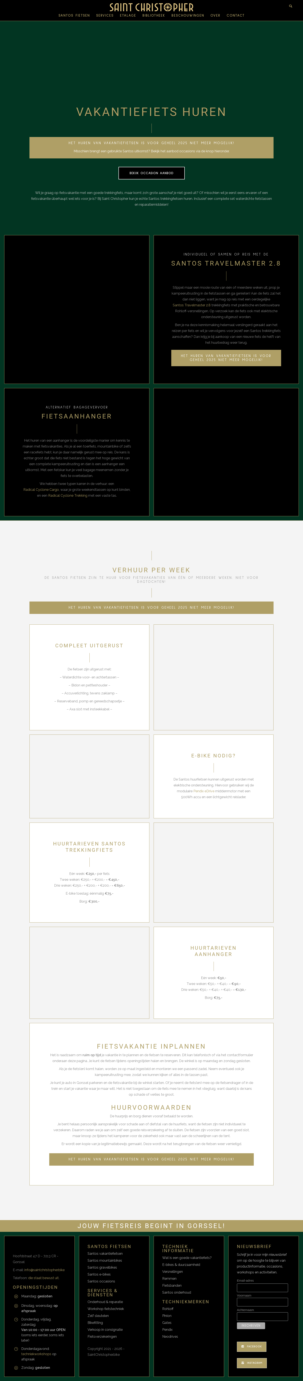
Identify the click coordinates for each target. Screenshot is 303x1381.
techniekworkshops (36, 1354)
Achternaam (245, 1310)
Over (215, 15)
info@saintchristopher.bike (44, 1270)
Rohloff (167, 1309)
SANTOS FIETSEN (74, 15)
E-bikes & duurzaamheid (181, 1265)
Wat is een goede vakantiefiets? (187, 1258)
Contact (236, 15)
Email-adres (245, 1280)
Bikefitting (95, 1323)
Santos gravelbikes (102, 1267)
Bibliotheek (153, 15)
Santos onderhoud (176, 1292)
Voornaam (244, 1295)
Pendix (167, 1330)
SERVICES (105, 15)
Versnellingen (172, 1272)
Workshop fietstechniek (106, 1309)
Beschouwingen (187, 15)
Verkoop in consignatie (105, 1330)
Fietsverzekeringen (102, 1337)
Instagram (251, 1363)
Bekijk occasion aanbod (152, 173)
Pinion (166, 1316)
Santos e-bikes (99, 1274)
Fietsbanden (172, 1286)
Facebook (251, 1346)
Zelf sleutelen (98, 1316)
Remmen (169, 1279)
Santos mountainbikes (105, 1261)
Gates (166, 1323)
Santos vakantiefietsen (105, 1254)
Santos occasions (101, 1281)
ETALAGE (128, 15)
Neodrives (170, 1337)
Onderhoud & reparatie (105, 1302)
